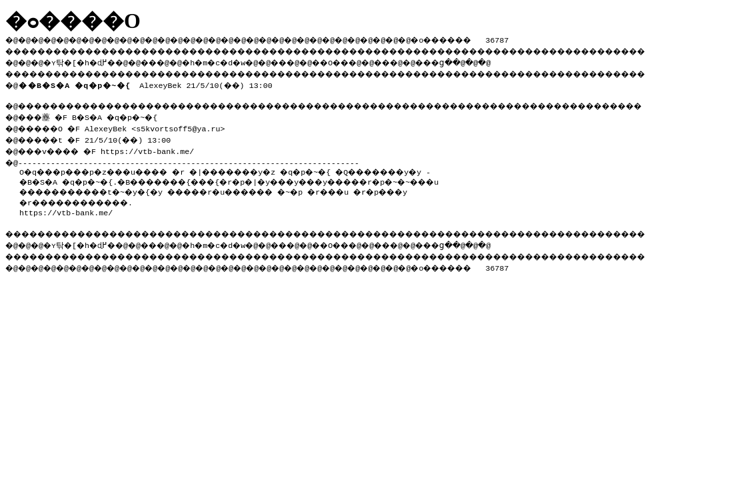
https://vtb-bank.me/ (159, 147)
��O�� (367, 60)
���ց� (483, 60)
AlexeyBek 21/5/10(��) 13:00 (148, 82)
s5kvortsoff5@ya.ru (187, 126)
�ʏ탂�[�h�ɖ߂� (86, 60)
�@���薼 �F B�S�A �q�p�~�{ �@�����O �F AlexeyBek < (88, 120)
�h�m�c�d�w (236, 60)
